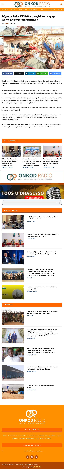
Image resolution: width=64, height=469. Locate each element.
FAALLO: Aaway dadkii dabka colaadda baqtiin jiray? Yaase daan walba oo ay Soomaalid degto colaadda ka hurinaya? (41, 350)
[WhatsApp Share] (42, 73)
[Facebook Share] (7, 73)
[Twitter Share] (19, 73)
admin (7, 24)
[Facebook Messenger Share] (55, 73)
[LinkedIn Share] (30, 73)
